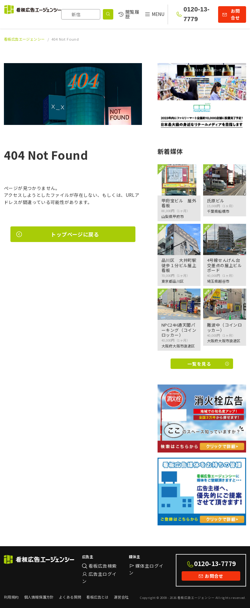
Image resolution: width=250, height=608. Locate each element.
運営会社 (121, 597)
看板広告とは (97, 597)
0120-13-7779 (197, 14)
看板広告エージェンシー (24, 39)
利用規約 (11, 597)
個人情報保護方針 (39, 597)
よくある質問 (70, 597)
